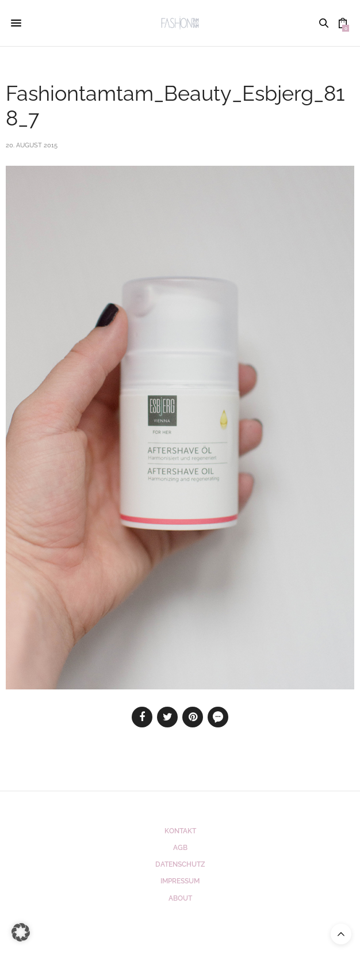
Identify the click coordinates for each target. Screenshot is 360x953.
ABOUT (180, 898)
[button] (20, 932)
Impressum (180, 881)
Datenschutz (180, 864)
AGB (180, 848)
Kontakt (180, 831)
